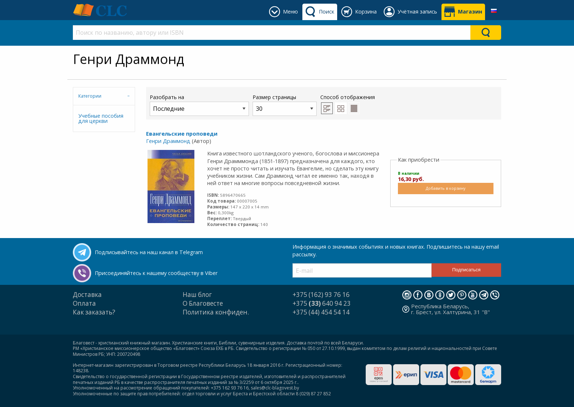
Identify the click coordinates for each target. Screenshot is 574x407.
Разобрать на (199, 105)
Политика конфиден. (216, 312)
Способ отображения (347, 104)
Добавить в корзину (445, 188)
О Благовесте (203, 303)
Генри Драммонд (168, 140)
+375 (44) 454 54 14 (321, 312)
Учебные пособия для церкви (100, 118)
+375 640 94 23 (321, 303)
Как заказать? (94, 312)
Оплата (84, 303)
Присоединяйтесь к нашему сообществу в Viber (156, 273)
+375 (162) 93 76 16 (321, 294)
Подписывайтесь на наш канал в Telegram (149, 252)
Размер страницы (285, 105)
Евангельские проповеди (181, 133)
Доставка (87, 294)
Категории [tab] (89, 96)
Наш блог (197, 294)
